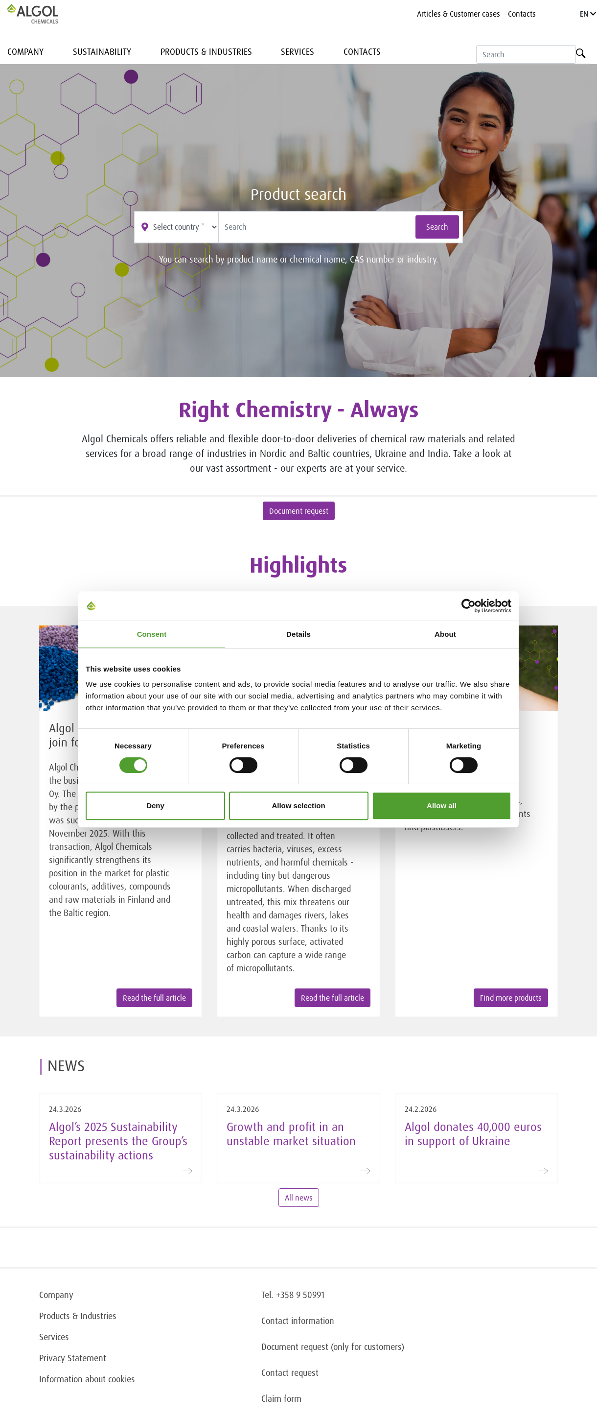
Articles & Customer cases (458, 14)
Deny (155, 805)
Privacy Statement (72, 1357)
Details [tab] (298, 634)
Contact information (297, 1320)
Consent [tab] (152, 634)
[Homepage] (43, 14)
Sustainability (102, 51)
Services (297, 51)
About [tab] (445, 634)
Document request (298, 511)
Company (25, 51)
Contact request (290, 1372)
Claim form (281, 1398)
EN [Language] (588, 14)
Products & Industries (206, 51)
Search (437, 227)
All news (299, 1198)
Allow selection (298, 805)
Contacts (522, 14)
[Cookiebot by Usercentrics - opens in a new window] (468, 606)
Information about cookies (87, 1378)
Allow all (442, 805)
